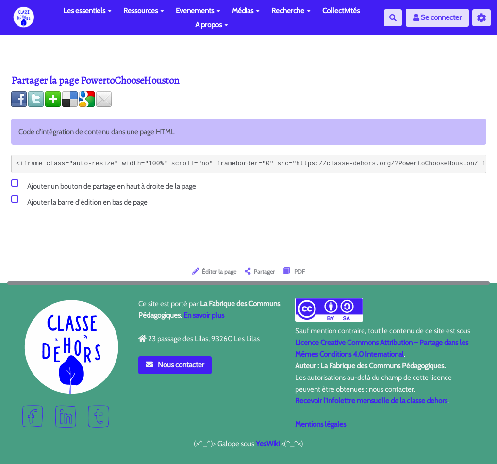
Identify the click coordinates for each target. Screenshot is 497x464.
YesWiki (268, 443)
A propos (211, 24)
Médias (246, 10)
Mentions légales (320, 424)
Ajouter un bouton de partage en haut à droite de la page (103, 184)
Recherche (291, 10)
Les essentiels (87, 10)
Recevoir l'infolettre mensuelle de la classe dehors (371, 400)
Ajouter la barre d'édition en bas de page (79, 200)
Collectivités (341, 10)
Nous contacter (175, 365)
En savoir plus (203, 315)
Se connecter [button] (437, 17)
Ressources (143, 10)
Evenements (198, 10)
